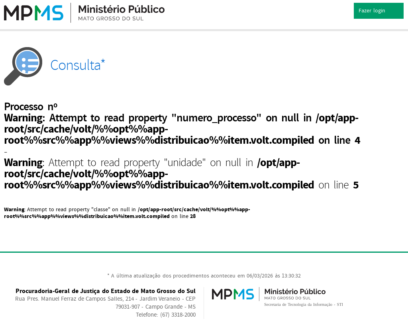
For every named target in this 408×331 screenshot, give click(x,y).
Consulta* (55, 65)
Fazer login (379, 11)
